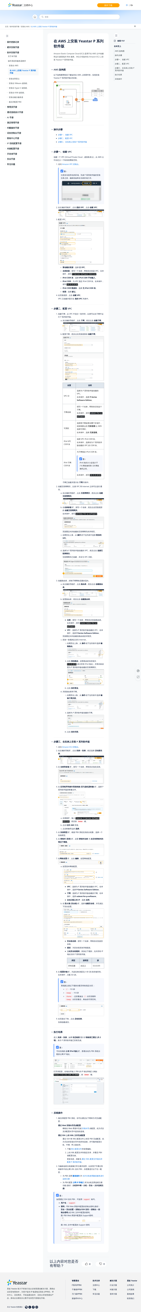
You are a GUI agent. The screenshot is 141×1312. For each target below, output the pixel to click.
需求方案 (113, 1294)
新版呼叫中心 (77, 1298)
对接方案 (113, 1289)
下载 (94, 1289)
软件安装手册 (14, 26)
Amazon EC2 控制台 (70, 747)
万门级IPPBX (77, 1294)
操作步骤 (118, 55)
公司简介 (130, 1285)
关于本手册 (12, 56)
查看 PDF (121, 41)
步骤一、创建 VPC (65, 134)
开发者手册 (12, 153)
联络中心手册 (13, 138)
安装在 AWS (25, 26)
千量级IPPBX (77, 1289)
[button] (5, 42)
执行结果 (118, 74)
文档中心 (28, 5)
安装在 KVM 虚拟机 (16, 92)
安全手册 (11, 159)
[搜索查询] (79, 16)
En (132, 5)
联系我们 (130, 1298)
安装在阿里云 (14, 78)
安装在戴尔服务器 (16, 97)
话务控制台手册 (14, 133)
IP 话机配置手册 (14, 143)
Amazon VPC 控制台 (70, 164)
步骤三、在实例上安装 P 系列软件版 (72, 142)
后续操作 (118, 79)
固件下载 (108, 5)
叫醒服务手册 (13, 127)
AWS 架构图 (119, 51)
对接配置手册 (13, 148)
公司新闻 (130, 1289)
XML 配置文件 (76, 1149)
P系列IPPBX (77, 1285)
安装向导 (85, 1128)
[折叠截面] (135, 26)
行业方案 (113, 1285)
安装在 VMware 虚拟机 (18, 83)
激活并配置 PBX (15, 102)
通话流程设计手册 (15, 112)
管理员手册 (12, 107)
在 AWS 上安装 (44, 26)
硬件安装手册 (13, 47)
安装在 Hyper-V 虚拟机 (18, 88)
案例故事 (130, 1294)
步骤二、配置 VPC (65, 138)
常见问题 (11, 164)
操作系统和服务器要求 (17, 61)
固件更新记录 (13, 42)
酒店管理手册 (13, 122)
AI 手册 (10, 117)
